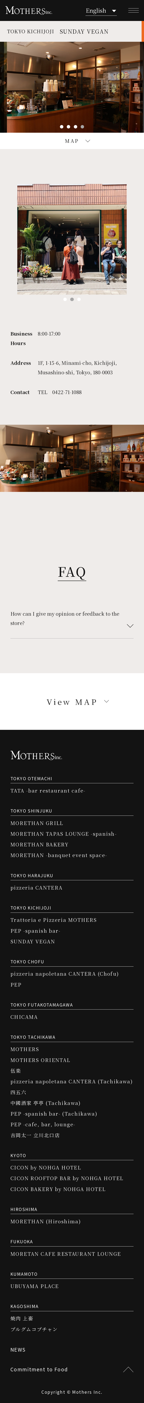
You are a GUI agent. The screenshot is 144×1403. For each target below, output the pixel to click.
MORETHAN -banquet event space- (58, 854)
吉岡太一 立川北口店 (35, 1135)
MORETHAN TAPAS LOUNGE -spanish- (63, 833)
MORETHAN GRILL (36, 822)
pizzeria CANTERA (36, 887)
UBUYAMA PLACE (34, 1285)
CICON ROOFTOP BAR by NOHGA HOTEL (66, 1178)
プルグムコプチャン (34, 1329)
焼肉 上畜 (21, 1318)
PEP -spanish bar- (35, 930)
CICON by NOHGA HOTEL (45, 1167)
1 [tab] (61, 126)
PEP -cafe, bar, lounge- (43, 1124)
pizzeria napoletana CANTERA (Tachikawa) (71, 1081)
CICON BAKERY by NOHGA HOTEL (58, 1188)
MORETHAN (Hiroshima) (45, 1221)
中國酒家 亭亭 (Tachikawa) (45, 1102)
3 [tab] (75, 126)
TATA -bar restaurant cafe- (48, 790)
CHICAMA (24, 1016)
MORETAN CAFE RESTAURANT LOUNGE (65, 1253)
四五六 (18, 1092)
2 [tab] (68, 126)
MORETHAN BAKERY (39, 844)
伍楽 (15, 1070)
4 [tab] (82, 126)
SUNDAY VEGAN (32, 941)
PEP (16, 984)
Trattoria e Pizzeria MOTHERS (53, 919)
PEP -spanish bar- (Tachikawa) (53, 1113)
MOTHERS (24, 1049)
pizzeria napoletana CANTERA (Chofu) (64, 973)
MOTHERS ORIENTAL (40, 1059)
